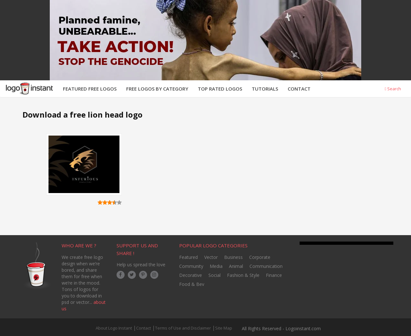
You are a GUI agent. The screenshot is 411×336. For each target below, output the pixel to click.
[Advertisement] (245, 174)
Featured (188, 257)
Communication (266, 266)
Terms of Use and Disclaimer (183, 328)
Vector (211, 257)
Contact (143, 328)
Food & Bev (191, 284)
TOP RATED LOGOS (220, 88)
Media (216, 266)
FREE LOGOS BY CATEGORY (157, 88)
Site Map (223, 328)
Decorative (190, 275)
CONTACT (299, 88)
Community (191, 266)
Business (233, 257)
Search (393, 89)
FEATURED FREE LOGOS (90, 88)
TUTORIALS (265, 88)
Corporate (259, 257)
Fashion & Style (243, 275)
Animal (236, 266)
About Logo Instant (114, 328)
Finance (274, 275)
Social (214, 275)
